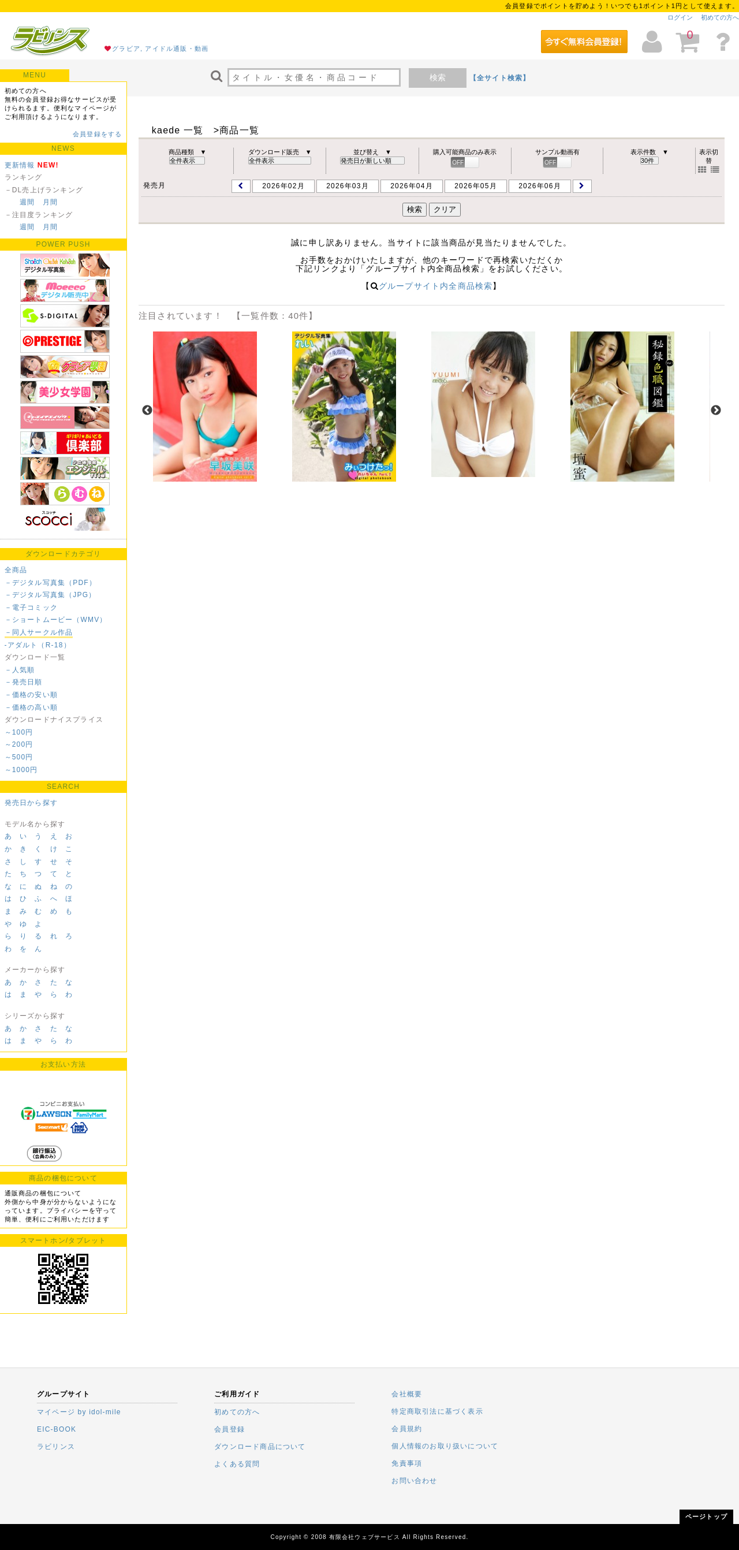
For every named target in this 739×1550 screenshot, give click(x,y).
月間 (50, 202)
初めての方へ (720, 17)
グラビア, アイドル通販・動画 (160, 48)
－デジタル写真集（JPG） (50, 595)
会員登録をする (97, 134)
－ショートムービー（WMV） (56, 620)
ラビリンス (56, 1447)
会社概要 (406, 1394)
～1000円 (21, 770)
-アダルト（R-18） (38, 645)
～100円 (19, 732)
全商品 (16, 570)
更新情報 (20, 165)
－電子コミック (31, 607)
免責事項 (406, 1463)
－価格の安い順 (31, 695)
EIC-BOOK (56, 1429)
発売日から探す (31, 803)
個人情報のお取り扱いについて (444, 1446)
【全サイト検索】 (500, 78)
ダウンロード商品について (259, 1447)
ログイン (680, 17)
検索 (438, 77)
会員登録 (229, 1429)
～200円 (19, 744)
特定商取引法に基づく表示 (437, 1411)
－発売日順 (24, 682)
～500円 (19, 757)
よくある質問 (237, 1464)
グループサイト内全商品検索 (436, 285)
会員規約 (406, 1429)
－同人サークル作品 (39, 632)
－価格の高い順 (31, 707)
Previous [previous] (147, 410)
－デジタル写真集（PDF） (51, 583)
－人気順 (20, 670)
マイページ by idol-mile (79, 1412)
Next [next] (716, 410)
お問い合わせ (414, 1481)
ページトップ (706, 1516)
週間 (27, 202)
